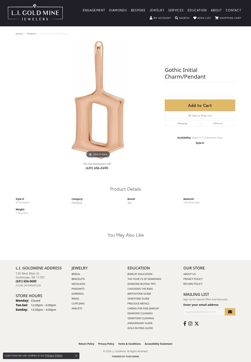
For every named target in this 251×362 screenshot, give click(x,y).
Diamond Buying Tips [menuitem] (141, 284)
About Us (189, 274)
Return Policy (192, 284)
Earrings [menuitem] (78, 293)
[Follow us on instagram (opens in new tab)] (190, 323)
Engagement (94, 10)
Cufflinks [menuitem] (78, 303)
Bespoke (138, 10)
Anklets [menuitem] (77, 308)
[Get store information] (28, 285)
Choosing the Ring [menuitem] (140, 288)
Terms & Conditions (129, 343)
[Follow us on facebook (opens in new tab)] (184, 323)
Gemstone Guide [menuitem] (138, 298)
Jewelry (156, 10)
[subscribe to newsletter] (230, 311)
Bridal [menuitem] (76, 274)
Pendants (31, 33)
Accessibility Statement (158, 343)
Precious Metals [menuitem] (138, 303)
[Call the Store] (26, 281)
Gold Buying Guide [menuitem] (140, 328)
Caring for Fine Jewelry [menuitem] (143, 308)
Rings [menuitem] (75, 298)
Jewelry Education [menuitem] (139, 274)
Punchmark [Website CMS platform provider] (132, 356)
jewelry (19, 33)
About (216, 10)
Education (197, 10)
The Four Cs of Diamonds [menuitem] (144, 279)
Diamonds (118, 10)
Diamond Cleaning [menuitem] (140, 313)
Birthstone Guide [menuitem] (139, 293)
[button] (160, 18)
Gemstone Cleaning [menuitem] (140, 318)
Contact (233, 10)
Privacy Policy (193, 279)
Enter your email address (200, 305)
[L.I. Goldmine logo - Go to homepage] (35, 13)
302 (129, 202)
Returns (218, 123)
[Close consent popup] (76, 356)
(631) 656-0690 (97, 168)
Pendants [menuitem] (78, 288)
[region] (98, 100)
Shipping (182, 123)
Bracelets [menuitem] (78, 279)
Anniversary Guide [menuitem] (140, 323)
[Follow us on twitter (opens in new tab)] (196, 323)
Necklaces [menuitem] (78, 284)
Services (176, 10)
